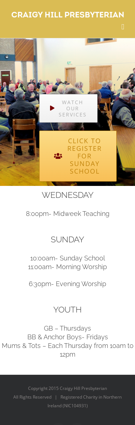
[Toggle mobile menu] (122, 27)
